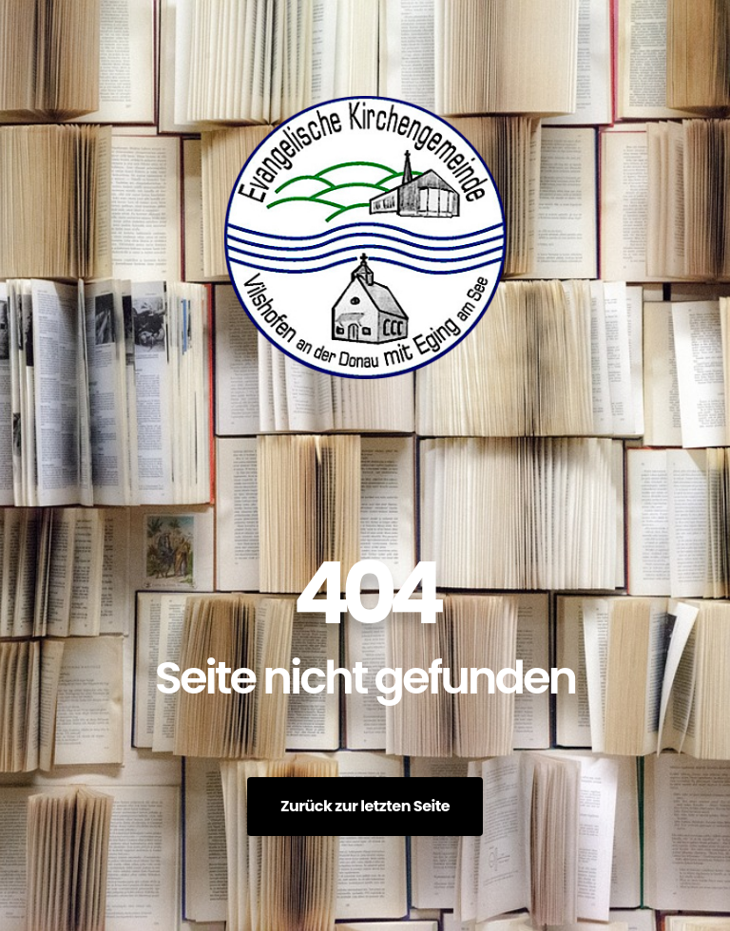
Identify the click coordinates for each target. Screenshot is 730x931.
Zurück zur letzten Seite (365, 806)
